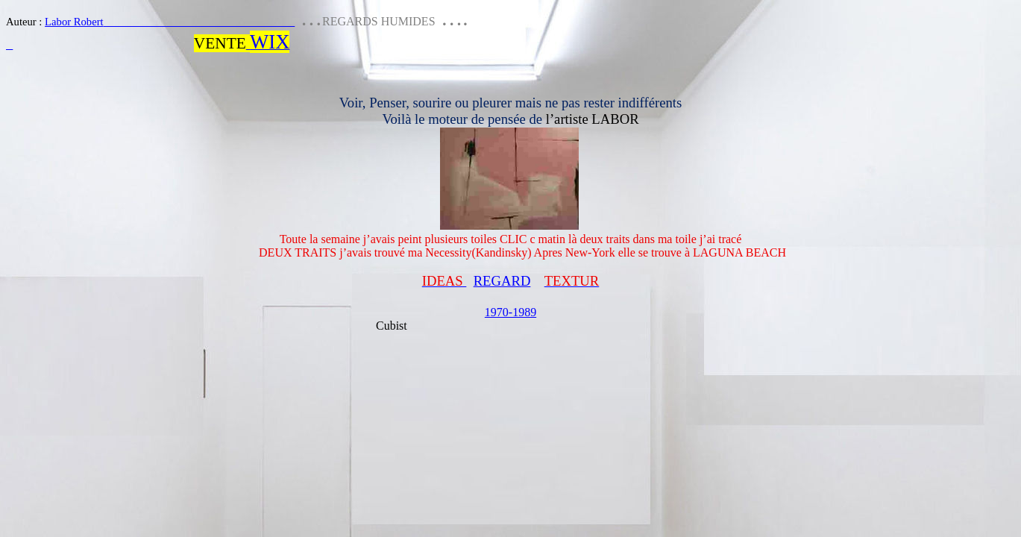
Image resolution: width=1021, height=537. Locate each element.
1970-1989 (510, 312)
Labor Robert (170, 22)
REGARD (502, 281)
